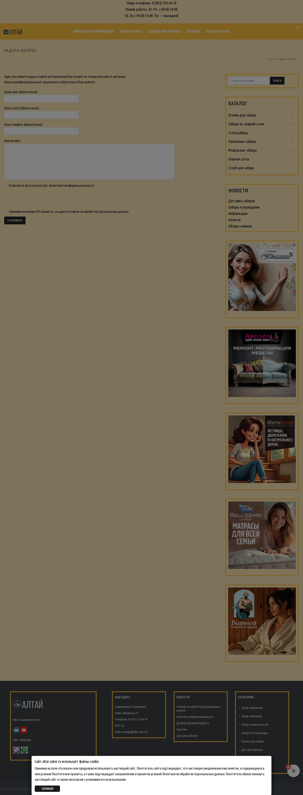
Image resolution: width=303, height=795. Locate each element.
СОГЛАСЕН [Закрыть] (47, 788)
